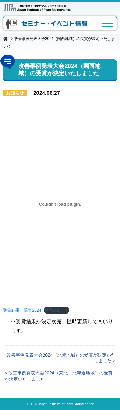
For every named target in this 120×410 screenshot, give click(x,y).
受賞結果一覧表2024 (22, 310)
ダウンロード (56, 310)
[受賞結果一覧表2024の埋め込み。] (60, 204)
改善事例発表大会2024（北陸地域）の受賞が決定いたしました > (61, 357)
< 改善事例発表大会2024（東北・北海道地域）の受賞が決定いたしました (58, 375)
